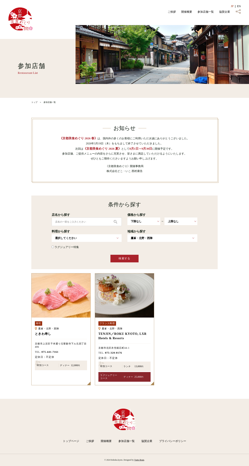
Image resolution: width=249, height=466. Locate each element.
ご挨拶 (172, 11)
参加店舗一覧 (206, 11)
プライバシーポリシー (172, 441)
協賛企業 (224, 11)
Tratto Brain (139, 460)
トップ (34, 102)
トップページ (71, 441)
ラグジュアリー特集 (65, 247)
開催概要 (186, 11)
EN (239, 6)
